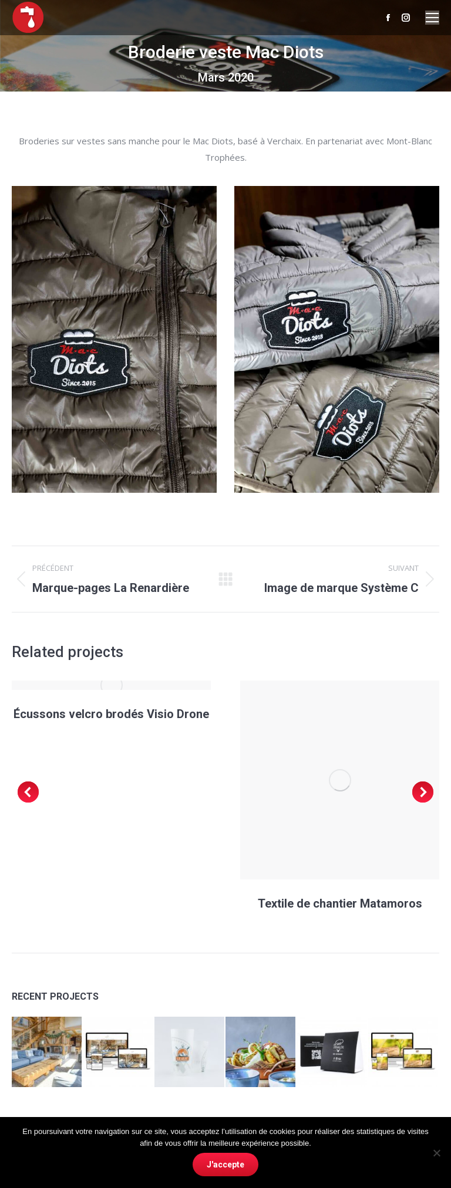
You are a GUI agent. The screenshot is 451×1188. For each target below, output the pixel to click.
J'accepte (225, 1164)
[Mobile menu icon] (432, 18)
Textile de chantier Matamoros (340, 903)
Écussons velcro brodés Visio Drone (111, 714)
